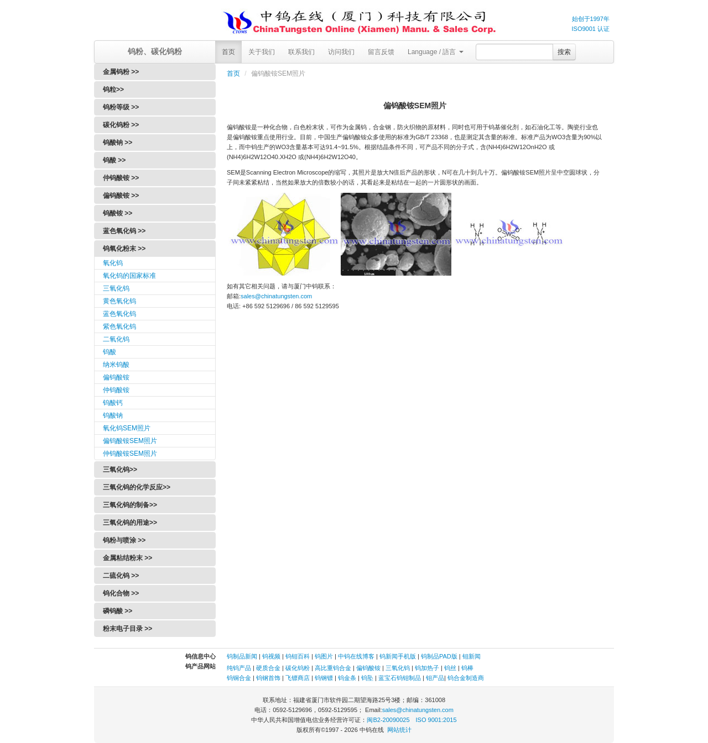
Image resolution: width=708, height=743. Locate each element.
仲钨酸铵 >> (121, 178)
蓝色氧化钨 (119, 314)
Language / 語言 (436, 52)
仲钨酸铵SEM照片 (130, 453)
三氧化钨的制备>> (130, 505)
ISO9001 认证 (591, 28)
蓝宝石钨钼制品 (399, 678)
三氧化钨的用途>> (130, 522)
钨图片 (324, 656)
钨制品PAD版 (439, 656)
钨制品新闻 (243, 656)
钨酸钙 (113, 403)
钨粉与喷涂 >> (124, 540)
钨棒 (467, 668)
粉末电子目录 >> (127, 629)
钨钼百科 (297, 656)
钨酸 (109, 352)
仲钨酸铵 (116, 390)
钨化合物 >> (121, 593)
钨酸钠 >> (117, 142)
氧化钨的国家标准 (129, 276)
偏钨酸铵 (116, 377)
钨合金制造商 (465, 678)
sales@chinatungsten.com (276, 296)
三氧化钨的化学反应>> (136, 487)
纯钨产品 (239, 668)
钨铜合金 (239, 678)
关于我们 (261, 52)
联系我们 (301, 52)
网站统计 (399, 729)
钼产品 (435, 678)
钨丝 (450, 668)
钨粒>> (113, 89)
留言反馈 (381, 52)
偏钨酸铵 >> (121, 195)
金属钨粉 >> (121, 72)
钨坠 (367, 678)
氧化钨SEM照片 (126, 428)
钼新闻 (471, 656)
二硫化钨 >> (121, 575)
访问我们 (341, 52)
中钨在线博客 (356, 656)
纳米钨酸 (116, 364)
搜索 (564, 52)
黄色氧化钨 (119, 301)
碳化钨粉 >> (121, 125)
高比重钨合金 (333, 668)
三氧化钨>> (120, 469)
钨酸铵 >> (117, 213)
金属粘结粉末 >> (127, 558)
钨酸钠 (113, 415)
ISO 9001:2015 (436, 719)
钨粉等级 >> (121, 107)
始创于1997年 (591, 18)
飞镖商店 (297, 678)
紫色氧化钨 (119, 326)
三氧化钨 (116, 288)
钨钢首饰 (268, 678)
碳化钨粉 (297, 668)
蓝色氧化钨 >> (124, 231)
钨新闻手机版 (397, 656)
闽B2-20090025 (388, 719)
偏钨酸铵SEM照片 (130, 441)
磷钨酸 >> (117, 611)
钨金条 (347, 678)
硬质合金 (268, 668)
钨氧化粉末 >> (124, 248)
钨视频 (271, 656)
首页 (228, 52)
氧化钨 (113, 263)
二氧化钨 (116, 339)
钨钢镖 (324, 678)
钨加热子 (427, 668)
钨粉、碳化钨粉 (155, 51)
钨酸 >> (114, 160)
